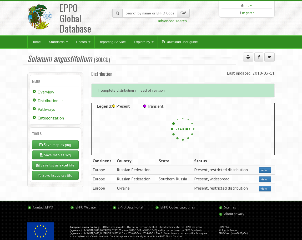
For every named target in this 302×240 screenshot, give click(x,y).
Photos (83, 42)
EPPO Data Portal (130, 207)
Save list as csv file (55, 175)
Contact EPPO (43, 207)
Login (248, 5)
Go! (183, 13)
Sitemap (230, 207)
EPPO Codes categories (177, 207)
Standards (58, 42)
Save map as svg (55, 155)
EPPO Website (86, 207)
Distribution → (51, 100)
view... (265, 170)
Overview (46, 92)
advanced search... (174, 20)
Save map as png (55, 144)
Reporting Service (112, 42)
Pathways (46, 109)
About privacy (234, 214)
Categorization (51, 118)
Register (248, 13)
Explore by (144, 42)
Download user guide (180, 42)
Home (36, 42)
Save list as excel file (55, 165)
